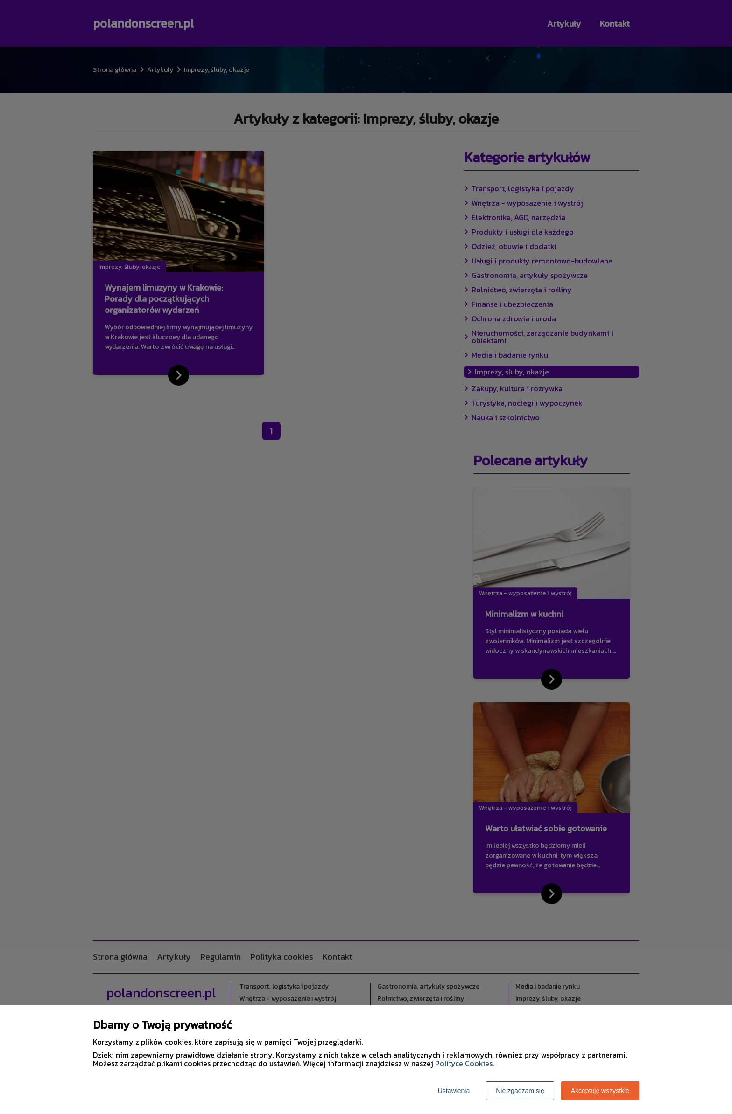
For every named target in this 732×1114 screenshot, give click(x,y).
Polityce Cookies (464, 1063)
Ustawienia (454, 1090)
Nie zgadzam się (520, 1090)
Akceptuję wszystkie (600, 1090)
